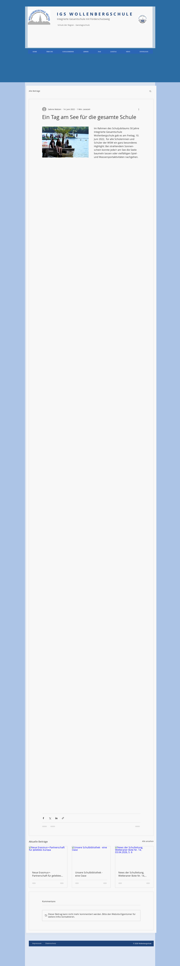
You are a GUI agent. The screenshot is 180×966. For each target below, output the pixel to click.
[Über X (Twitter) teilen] (50, 818)
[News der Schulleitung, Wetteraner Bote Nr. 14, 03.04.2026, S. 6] (134, 857)
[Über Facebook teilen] (43, 818)
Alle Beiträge (34, 91)
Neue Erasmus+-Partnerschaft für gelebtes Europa (46, 874)
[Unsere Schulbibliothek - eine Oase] (91, 857)
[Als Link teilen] (63, 818)
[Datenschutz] (51, 943)
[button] (150, 91)
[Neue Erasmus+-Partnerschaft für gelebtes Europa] (48, 857)
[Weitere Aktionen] (138, 109)
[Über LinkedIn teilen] (56, 818)
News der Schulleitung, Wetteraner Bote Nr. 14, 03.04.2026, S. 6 (131, 874)
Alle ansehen (148, 841)
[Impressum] (37, 943)
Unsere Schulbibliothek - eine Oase (89, 874)
